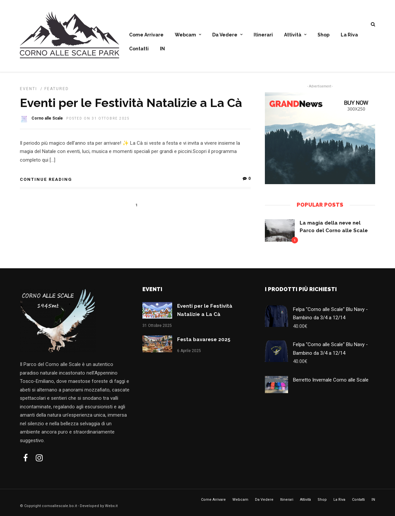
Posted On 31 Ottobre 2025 (98, 118)
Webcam (185, 35)
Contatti (139, 49)
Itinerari (263, 35)
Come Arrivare (146, 35)
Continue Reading (46, 179)
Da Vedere (224, 35)
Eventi (28, 88)
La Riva (349, 35)
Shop (323, 35)
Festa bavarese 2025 (203, 339)
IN (162, 49)
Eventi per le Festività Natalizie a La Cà (131, 103)
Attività (292, 35)
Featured (56, 88)
